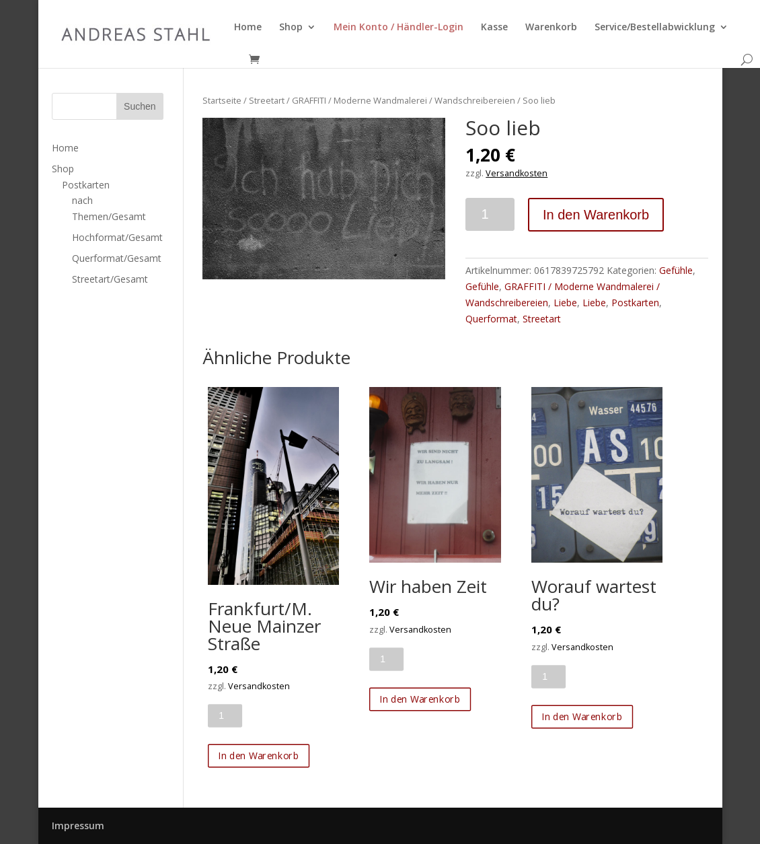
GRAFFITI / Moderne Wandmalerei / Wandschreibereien (403, 100)
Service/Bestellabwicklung (655, 27)
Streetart (266, 100)
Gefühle (676, 270)
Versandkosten (516, 173)
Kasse (494, 27)
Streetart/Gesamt (110, 279)
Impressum (78, 825)
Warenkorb (551, 27)
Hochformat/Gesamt (117, 237)
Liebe (565, 302)
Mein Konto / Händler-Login (398, 27)
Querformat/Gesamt (116, 258)
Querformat (491, 318)
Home (248, 27)
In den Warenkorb (596, 214)
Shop (291, 27)
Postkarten (635, 302)
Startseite (221, 100)
